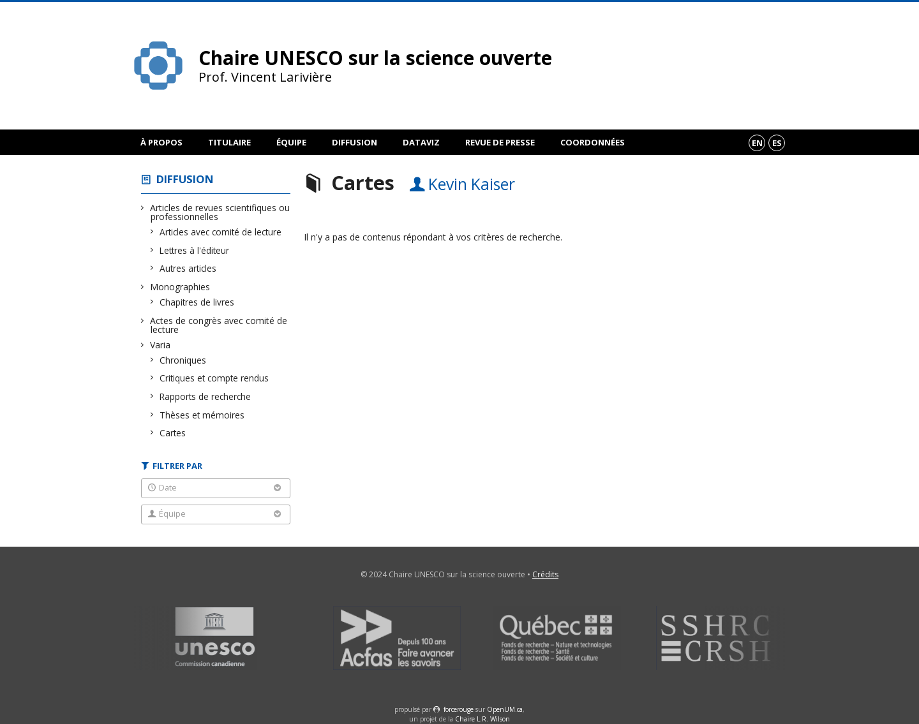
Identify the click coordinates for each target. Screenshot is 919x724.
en (757, 143)
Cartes (173, 433)
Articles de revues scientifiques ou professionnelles (220, 212)
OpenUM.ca (505, 709)
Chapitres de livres (197, 302)
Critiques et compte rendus (214, 378)
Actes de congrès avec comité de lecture (219, 325)
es (777, 143)
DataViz (421, 142)
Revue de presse (500, 142)
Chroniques (183, 360)
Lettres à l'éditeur (194, 250)
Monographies (180, 287)
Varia (160, 345)
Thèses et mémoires (202, 415)
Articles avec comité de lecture (220, 232)
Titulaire (229, 142)
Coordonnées (592, 142)
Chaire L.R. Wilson (482, 718)
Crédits (545, 574)
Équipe (291, 142)
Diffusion (354, 142)
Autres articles (188, 268)
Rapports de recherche (205, 396)
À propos (161, 142)
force (459, 709)
